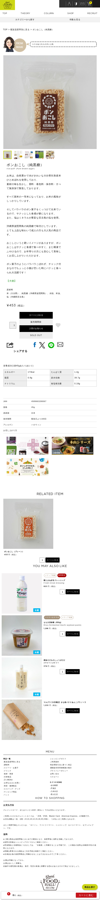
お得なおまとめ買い (12, 783)
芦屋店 (53, 788)
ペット (6, 795)
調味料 (6, 765)
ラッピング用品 (10, 792)
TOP (4, 13)
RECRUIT (92, 13)
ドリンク (7, 771)
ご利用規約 (54, 762)
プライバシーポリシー (59, 771)
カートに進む (86, 895)
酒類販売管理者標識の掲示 (61, 768)
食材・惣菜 (8, 774)
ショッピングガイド (58, 759)
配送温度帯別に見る (20, 29)
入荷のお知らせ (36, 328)
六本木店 (54, 791)
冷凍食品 (7, 777)
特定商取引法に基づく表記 (61, 765)
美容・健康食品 (10, 786)
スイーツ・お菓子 (11, 768)
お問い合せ (54, 774)
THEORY (25, 13)
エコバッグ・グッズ (12, 789)
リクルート (54, 777)
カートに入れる (36, 315)
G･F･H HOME (56, 782)
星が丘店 (54, 794)
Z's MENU (8, 780)
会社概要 (54, 785)
